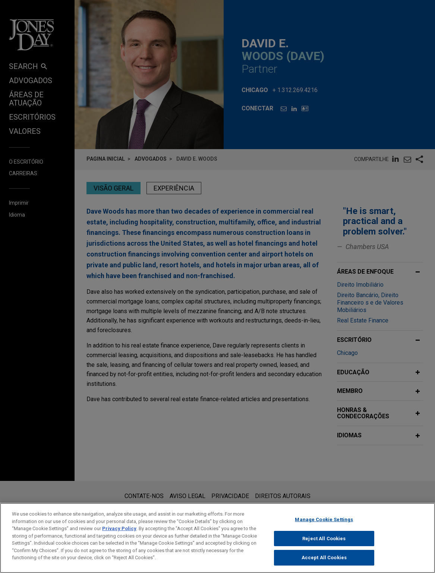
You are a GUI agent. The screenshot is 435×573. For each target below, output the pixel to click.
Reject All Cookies (324, 544)
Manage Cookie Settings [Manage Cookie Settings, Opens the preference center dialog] (324, 525)
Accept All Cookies (324, 563)
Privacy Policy (119, 533)
